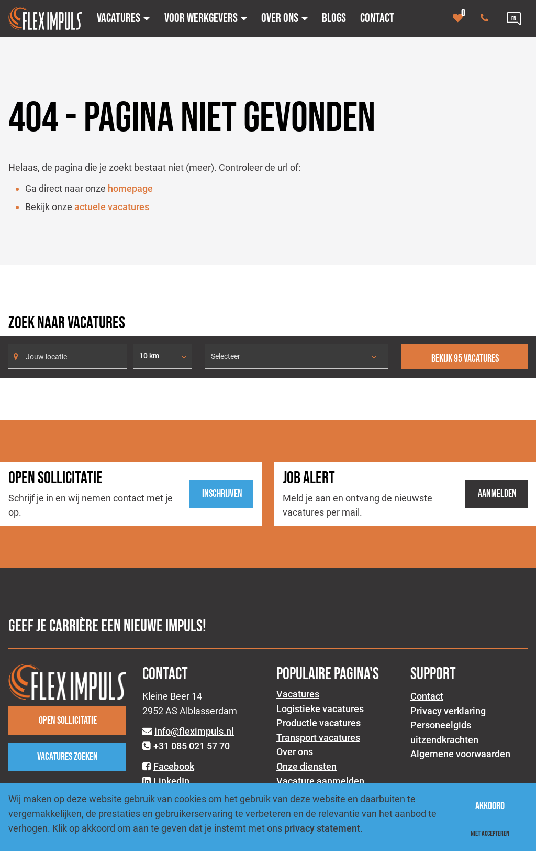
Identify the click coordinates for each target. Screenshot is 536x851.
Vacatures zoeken (67, 756)
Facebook (173, 766)
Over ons (294, 751)
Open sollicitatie (68, 720)
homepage (130, 188)
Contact (426, 696)
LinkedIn (171, 781)
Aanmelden (497, 493)
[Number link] (486, 18)
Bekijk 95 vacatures (465, 358)
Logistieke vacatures (320, 708)
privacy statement (322, 828)
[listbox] (162, 356)
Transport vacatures (318, 737)
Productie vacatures (318, 722)
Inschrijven (222, 493)
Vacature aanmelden (320, 781)
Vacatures (297, 694)
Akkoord (490, 806)
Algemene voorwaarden (460, 753)
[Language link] (514, 18)
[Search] (67, 356)
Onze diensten (306, 766)
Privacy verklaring (448, 710)
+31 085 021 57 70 (191, 745)
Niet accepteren (490, 833)
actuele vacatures (111, 206)
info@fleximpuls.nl (194, 731)
